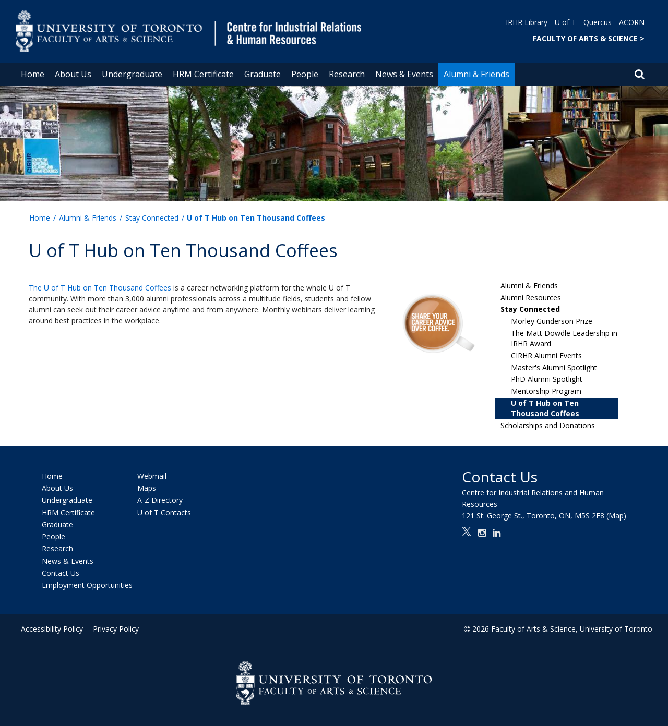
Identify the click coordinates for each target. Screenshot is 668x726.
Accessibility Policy (52, 629)
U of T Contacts (164, 512)
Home (32, 74)
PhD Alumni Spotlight (546, 379)
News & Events (404, 74)
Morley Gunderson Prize (551, 321)
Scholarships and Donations (547, 425)
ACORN (632, 22)
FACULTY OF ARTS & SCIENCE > (589, 38)
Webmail (151, 476)
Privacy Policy (113, 629)
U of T (565, 22)
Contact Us (60, 573)
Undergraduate (132, 74)
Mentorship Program (546, 391)
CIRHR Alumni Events (546, 355)
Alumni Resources (530, 297)
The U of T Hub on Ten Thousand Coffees (100, 288)
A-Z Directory (160, 500)
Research (347, 74)
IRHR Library (526, 22)
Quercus (597, 22)
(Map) (616, 516)
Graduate (262, 74)
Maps (146, 488)
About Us (73, 74)
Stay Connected (151, 218)
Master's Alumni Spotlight (554, 367)
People (304, 74)
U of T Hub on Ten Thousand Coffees (545, 408)
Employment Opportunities (87, 585)
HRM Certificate (203, 74)
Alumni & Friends (476, 74)
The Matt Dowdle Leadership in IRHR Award (564, 338)
